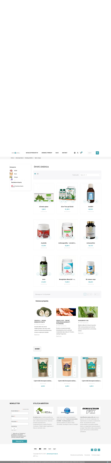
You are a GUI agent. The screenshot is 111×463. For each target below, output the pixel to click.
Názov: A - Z (91, 175)
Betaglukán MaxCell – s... (67, 279)
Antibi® (90, 206)
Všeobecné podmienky (76, 455)
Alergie (16, 177)
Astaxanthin (91, 243)
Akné (15, 174)
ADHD (15, 170)
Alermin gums (43, 206)
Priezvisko (14, 421)
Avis (43, 279)
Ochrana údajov (96, 455)
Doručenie (87, 455)
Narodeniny (14, 426)
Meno (13, 416)
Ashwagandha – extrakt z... (67, 243)
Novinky (37, 349)
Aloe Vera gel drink (67, 206)
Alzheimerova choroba (20, 180)
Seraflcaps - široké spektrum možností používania (63, 322)
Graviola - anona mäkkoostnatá (40, 321)
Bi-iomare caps (91, 279)
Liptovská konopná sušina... (43, 381)
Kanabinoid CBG (83, 320)
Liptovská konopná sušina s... (91, 381)
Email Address (15, 411)
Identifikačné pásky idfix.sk (87, 417)
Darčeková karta (19, 186)
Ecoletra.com (37, 417)
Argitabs (43, 243)
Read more (36, 334)
